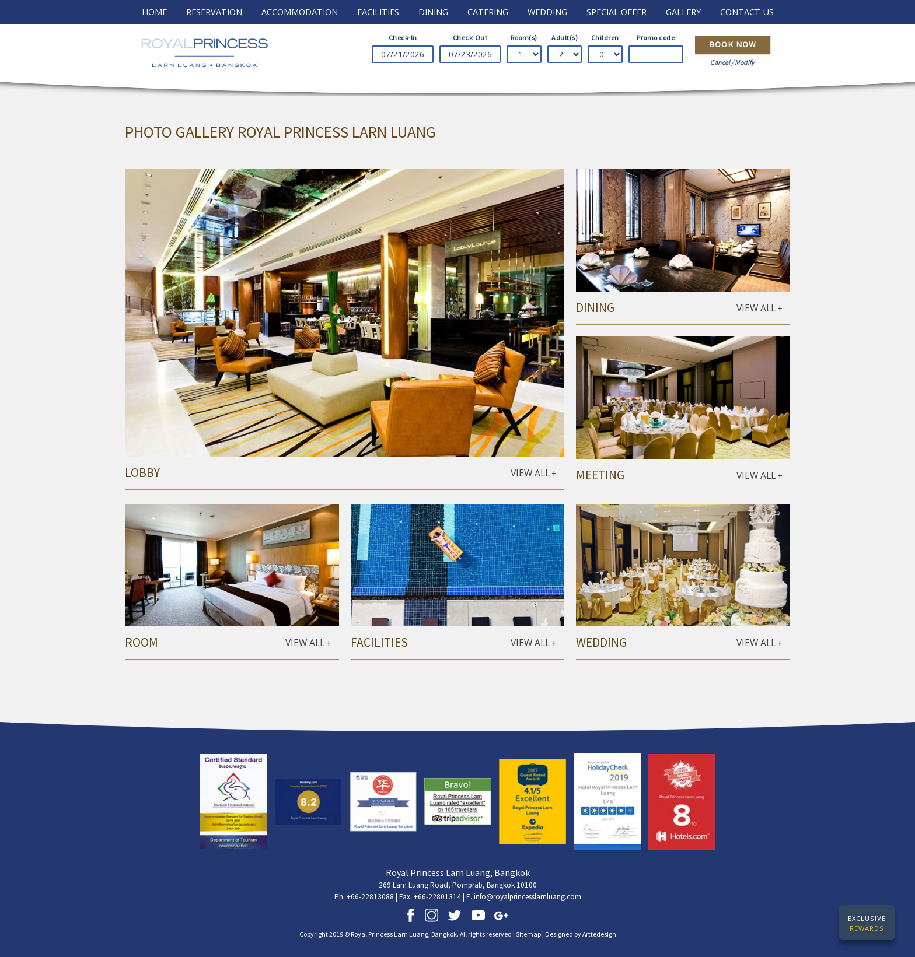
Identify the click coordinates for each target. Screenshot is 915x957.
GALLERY (683, 11)
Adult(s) (564, 37)
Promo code (656, 37)
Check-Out (470, 37)
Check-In (403, 37)
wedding (547, 11)
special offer (616, 11)
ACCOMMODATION (299, 11)
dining (433, 11)
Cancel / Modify (732, 62)
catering (487, 11)
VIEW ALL (534, 473)
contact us (747, 11)
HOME (154, 11)
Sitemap (528, 934)
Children (605, 37)
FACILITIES (378, 11)
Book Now (732, 44)
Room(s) (524, 37)
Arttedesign (599, 934)
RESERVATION (214, 11)
